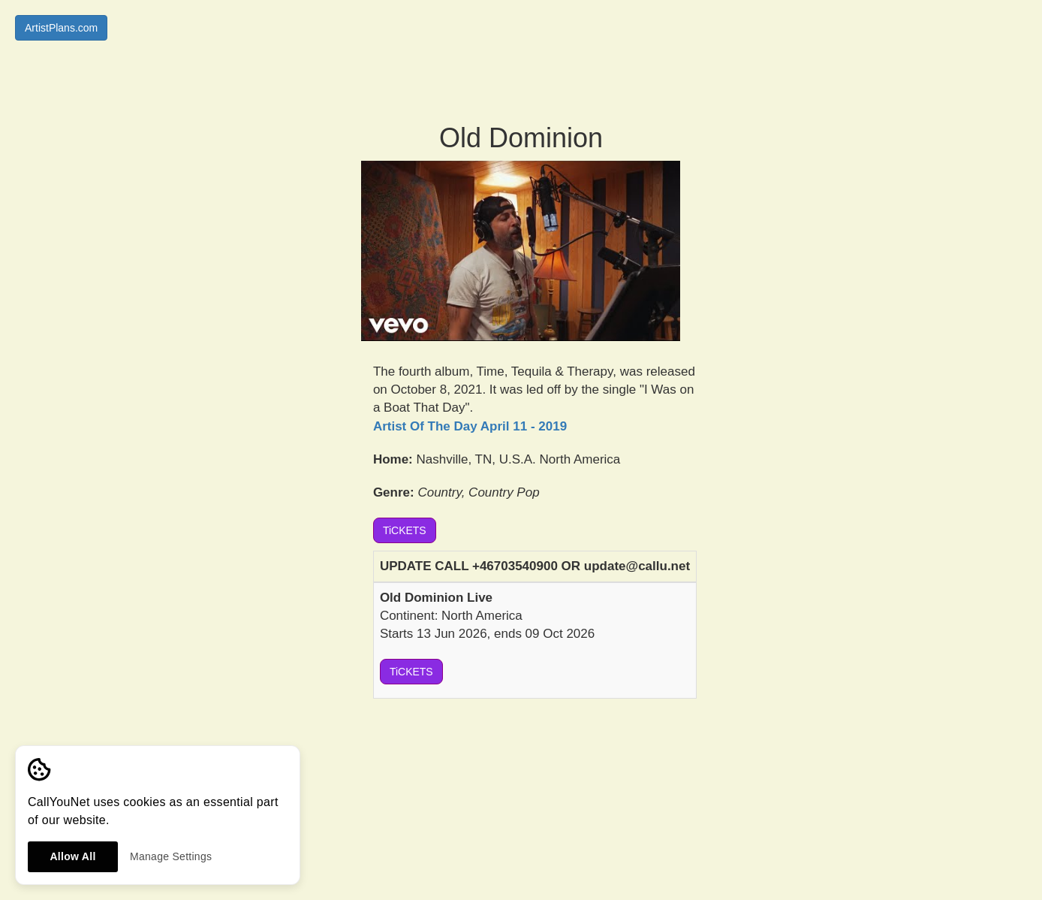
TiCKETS (404, 530)
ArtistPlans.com (61, 28)
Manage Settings (171, 856)
